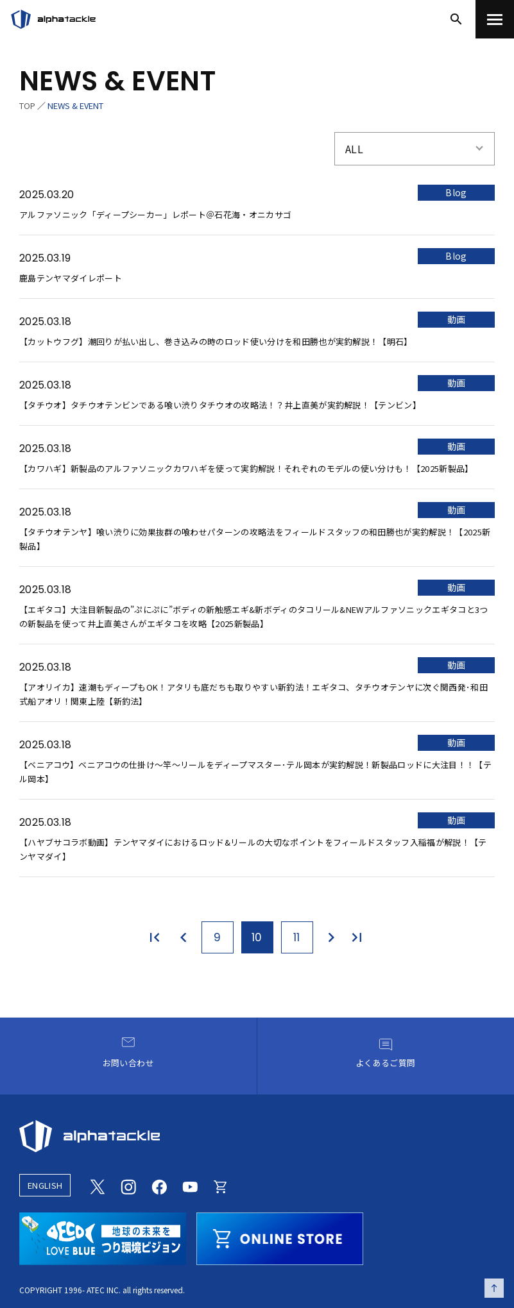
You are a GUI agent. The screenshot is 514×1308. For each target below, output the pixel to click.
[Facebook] (159, 1185)
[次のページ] (330, 937)
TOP (27, 105)
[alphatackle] (257, 1136)
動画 (456, 319)
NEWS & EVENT (75, 105)
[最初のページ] (157, 937)
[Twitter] (97, 1185)
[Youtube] (190, 1185)
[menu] (494, 19)
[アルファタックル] (53, 19)
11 (296, 937)
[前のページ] (184, 937)
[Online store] (220, 1185)
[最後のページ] (357, 937)
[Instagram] (128, 1185)
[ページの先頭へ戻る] (494, 1288)
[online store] (279, 1237)
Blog (456, 192)
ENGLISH (45, 1185)
